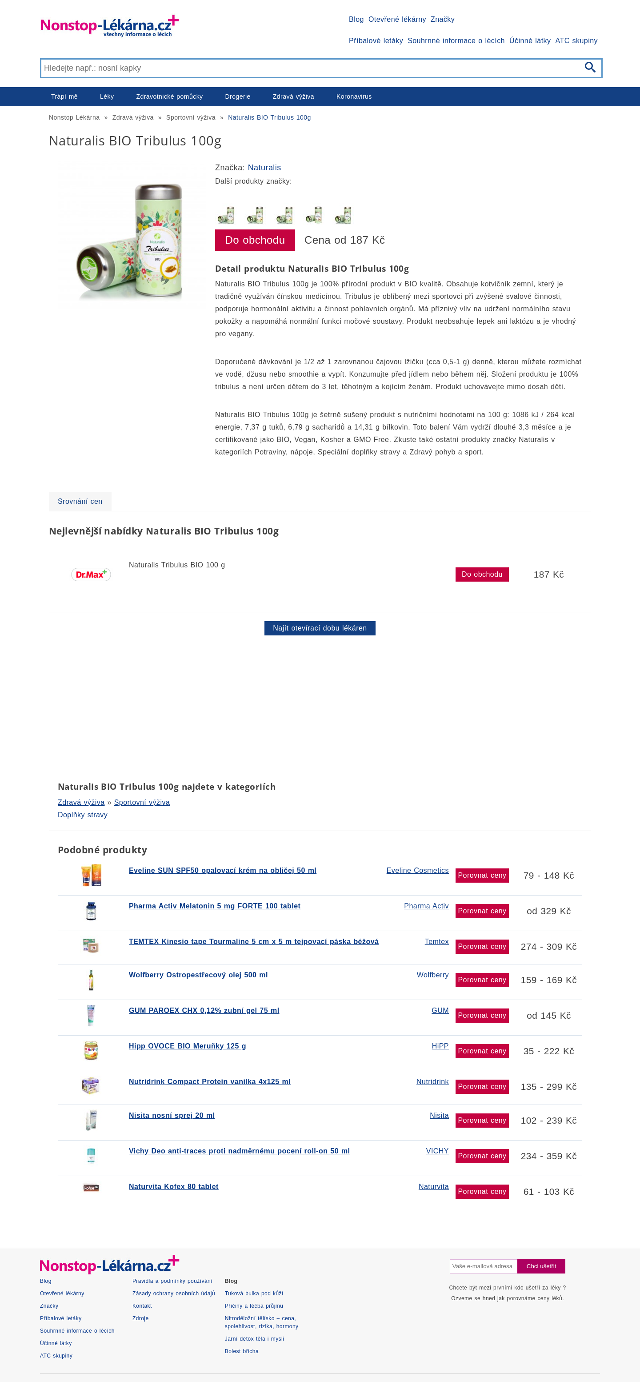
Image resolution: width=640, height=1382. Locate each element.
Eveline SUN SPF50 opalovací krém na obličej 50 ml (222, 870)
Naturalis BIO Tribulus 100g (269, 117)
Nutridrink (432, 1081)
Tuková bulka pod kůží (254, 1293)
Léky (107, 96)
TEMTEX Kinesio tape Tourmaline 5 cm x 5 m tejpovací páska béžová (254, 941)
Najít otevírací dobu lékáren (320, 628)
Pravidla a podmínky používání (172, 1281)
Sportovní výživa (191, 117)
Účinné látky (530, 40)
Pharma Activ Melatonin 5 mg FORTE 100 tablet (214, 906)
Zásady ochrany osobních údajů (173, 1293)
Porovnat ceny (482, 875)
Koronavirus (354, 96)
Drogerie (238, 96)
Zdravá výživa (293, 96)
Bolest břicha (242, 1351)
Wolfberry (433, 975)
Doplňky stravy (83, 815)
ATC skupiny (577, 40)
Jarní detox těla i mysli (254, 1339)
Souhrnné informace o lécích (456, 40)
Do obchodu (255, 240)
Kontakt (142, 1306)
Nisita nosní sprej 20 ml (172, 1115)
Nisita (439, 1115)
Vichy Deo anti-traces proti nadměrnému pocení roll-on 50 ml (239, 1151)
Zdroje (140, 1318)
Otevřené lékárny (397, 19)
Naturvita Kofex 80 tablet (174, 1186)
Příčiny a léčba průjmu (254, 1306)
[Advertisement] (315, 706)
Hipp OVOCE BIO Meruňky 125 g (187, 1046)
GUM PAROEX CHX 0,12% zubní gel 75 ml (204, 1010)
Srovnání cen (80, 501)
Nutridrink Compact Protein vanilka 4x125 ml (210, 1081)
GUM (440, 1010)
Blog (356, 19)
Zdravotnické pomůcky (169, 96)
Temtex (437, 941)
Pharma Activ (426, 906)
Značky (443, 19)
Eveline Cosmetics (418, 870)
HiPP (440, 1046)
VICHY (437, 1151)
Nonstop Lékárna (74, 117)
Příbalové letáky (376, 40)
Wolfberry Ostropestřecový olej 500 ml (198, 975)
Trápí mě (64, 96)
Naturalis (264, 167)
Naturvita (434, 1186)
